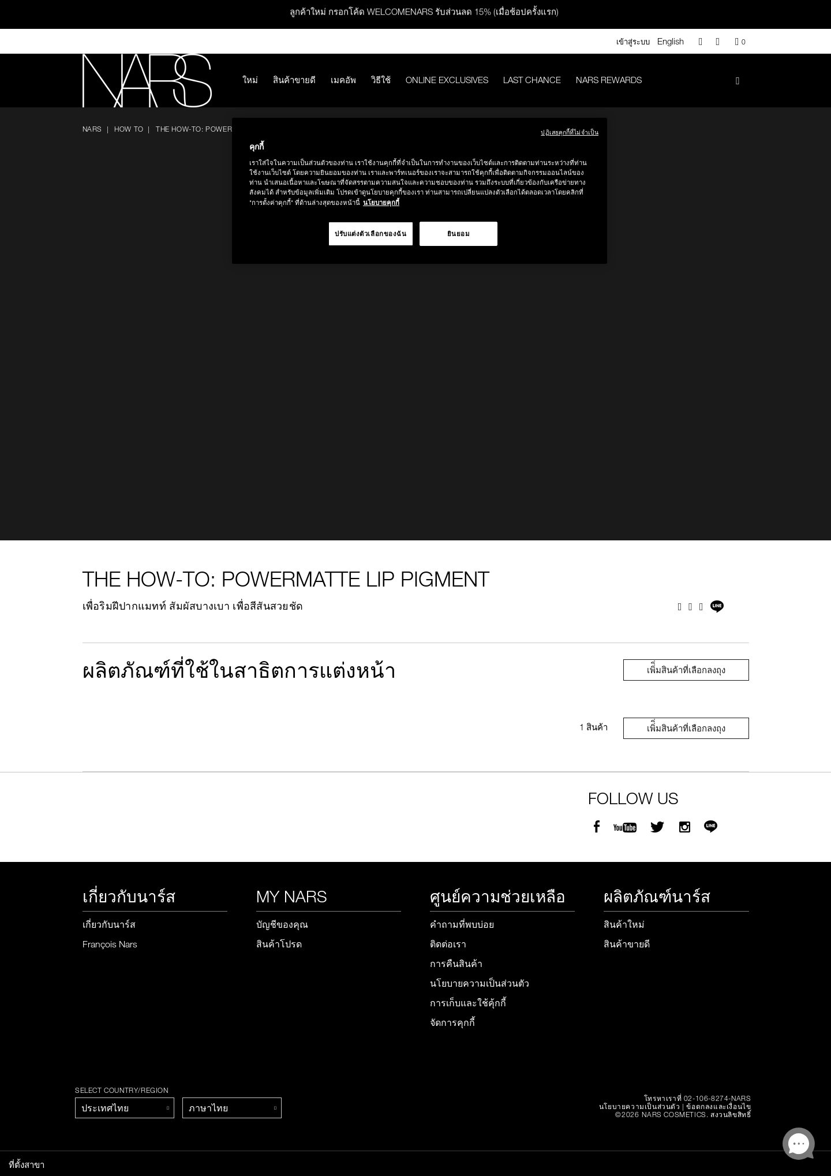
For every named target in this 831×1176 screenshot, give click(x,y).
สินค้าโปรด (279, 944)
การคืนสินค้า (456, 963)
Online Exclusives (447, 79)
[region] (419, 191)
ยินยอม (458, 233)
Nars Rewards (609, 79)
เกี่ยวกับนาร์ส (109, 924)
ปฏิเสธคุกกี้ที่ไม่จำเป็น (569, 132)
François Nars (110, 944)
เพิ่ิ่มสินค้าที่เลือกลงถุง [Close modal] (686, 669)
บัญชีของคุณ (282, 924)
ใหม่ (250, 79)
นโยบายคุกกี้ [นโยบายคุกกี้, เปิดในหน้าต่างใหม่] (381, 202)
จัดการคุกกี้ (452, 1022)
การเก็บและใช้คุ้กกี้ (468, 1003)
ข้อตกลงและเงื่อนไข (718, 1106)
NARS (92, 128)
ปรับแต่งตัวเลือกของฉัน (371, 233)
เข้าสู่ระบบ (633, 41)
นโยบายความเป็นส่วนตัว (479, 983)
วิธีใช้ (381, 79)
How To (129, 128)
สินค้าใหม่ (624, 924)
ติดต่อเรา (448, 944)
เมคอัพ (343, 79)
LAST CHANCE (532, 79)
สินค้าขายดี (294, 79)
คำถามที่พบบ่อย (462, 924)
